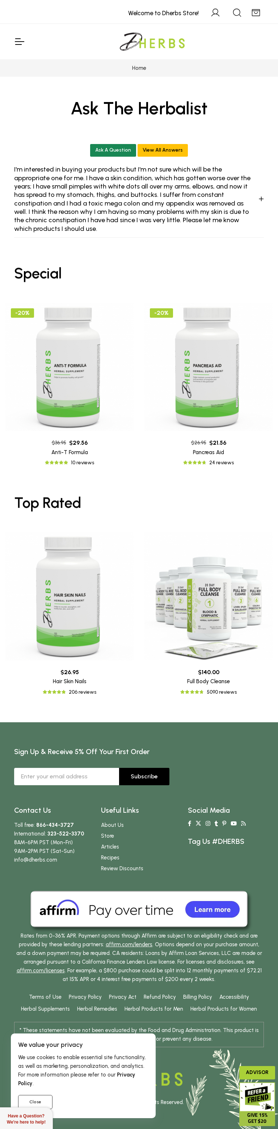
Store (107, 836)
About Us (112, 825)
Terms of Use (45, 997)
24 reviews (221, 463)
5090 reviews (222, 692)
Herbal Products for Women (223, 1009)
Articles (110, 846)
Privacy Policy (85, 997)
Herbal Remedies (97, 1009)
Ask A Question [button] (113, 150)
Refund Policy (160, 997)
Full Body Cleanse (208, 681)
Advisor (257, 1072)
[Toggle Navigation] (19, 42)
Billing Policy (197, 997)
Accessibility (234, 997)
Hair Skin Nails (70, 681)
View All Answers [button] (163, 150)
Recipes (110, 857)
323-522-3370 (65, 833)
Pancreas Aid (208, 452)
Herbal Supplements (45, 1009)
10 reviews (82, 463)
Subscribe (144, 776)
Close (35, 1101)
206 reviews (82, 692)
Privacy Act (122, 997)
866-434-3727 (55, 825)
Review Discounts (122, 868)
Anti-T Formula (69, 452)
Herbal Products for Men (154, 1009)
